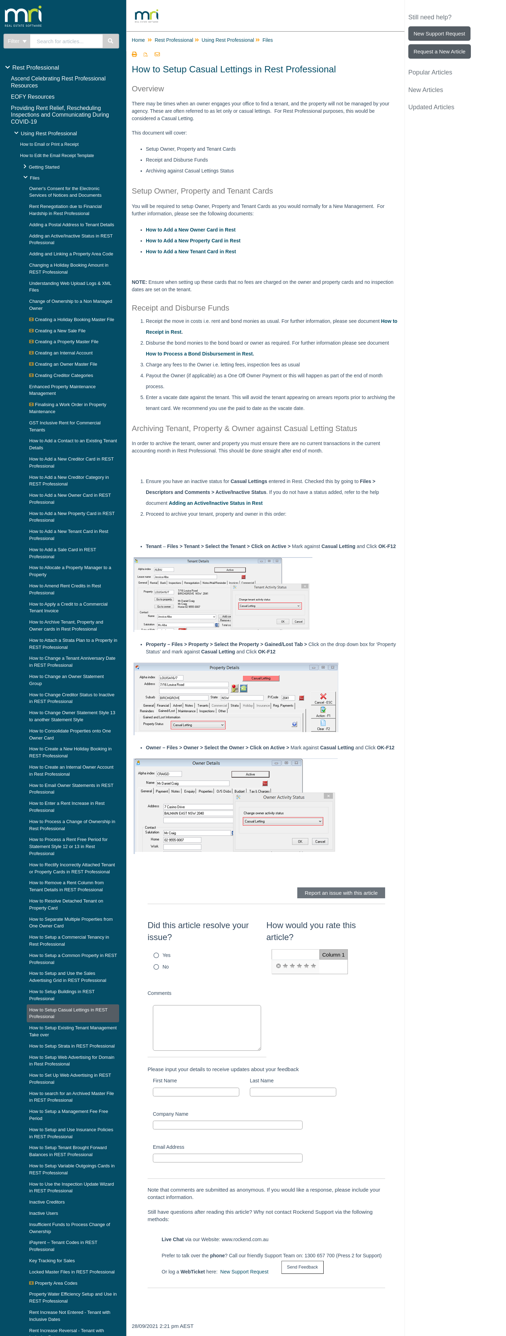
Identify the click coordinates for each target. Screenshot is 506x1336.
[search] (66, 41)
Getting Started (44, 167)
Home (138, 40)
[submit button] (302, 1267)
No (166, 967)
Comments (159, 993)
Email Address (168, 1147)
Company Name (170, 1114)
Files (34, 178)
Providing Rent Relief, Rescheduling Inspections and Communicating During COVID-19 (60, 115)
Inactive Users (43, 1213)
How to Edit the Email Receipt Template (57, 155)
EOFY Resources (32, 97)
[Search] (111, 41)
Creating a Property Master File (63, 341)
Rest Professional (35, 67)
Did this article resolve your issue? (198, 931)
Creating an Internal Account (61, 353)
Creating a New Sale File (57, 330)
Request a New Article (440, 51)
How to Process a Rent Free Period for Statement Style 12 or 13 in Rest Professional (68, 846)
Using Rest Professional (49, 133)
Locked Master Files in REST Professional (72, 1272)
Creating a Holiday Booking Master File (71, 319)
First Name (165, 1080)
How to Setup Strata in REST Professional (72, 1046)
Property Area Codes (53, 1283)
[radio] (278, 966)
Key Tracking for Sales (52, 1260)
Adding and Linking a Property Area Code (71, 253)
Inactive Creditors (47, 1202)
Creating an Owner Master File (63, 364)
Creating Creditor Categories (61, 375)
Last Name (262, 1080)
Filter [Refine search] (17, 41)
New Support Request (244, 1272)
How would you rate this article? (311, 931)
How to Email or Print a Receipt (49, 144)
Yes (167, 955)
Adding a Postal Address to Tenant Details (71, 224)
